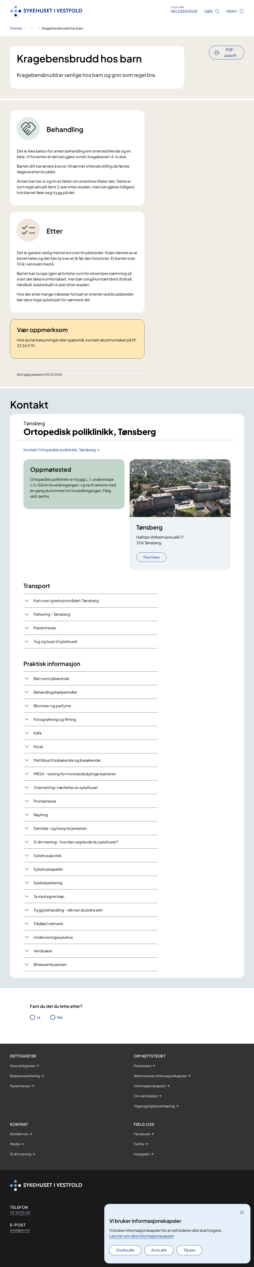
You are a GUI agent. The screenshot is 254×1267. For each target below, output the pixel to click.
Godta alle (125, 1250)
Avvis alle (159, 1250)
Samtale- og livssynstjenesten (60, 828)
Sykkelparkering (48, 882)
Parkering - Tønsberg (52, 614)
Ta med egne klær (49, 896)
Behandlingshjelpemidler (55, 692)
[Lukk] (242, 1212)
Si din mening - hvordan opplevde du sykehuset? (76, 841)
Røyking (41, 814)
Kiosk (38, 746)
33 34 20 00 (20, 1212)
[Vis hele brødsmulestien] (32, 28)
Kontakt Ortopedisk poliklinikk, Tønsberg (59, 449)
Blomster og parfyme (52, 705)
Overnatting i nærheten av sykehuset (66, 787)
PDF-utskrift (230, 52)
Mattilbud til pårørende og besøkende (67, 760)
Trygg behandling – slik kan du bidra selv (68, 910)
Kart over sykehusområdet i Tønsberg (66, 600)
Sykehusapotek (48, 855)
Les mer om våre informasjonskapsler (141, 1235)
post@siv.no (20, 1230)
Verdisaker (43, 950)
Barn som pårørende (51, 678)
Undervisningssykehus (53, 937)
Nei (60, 1017)
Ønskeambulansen (50, 964)
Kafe (38, 732)
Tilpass (189, 1250)
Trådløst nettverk (48, 923)
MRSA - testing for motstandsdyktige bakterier (75, 773)
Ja (38, 1017)
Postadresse (45, 801)
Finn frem (151, 557)
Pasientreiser (45, 627)
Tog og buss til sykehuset (55, 641)
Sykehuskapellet (48, 869)
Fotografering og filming (55, 719)
